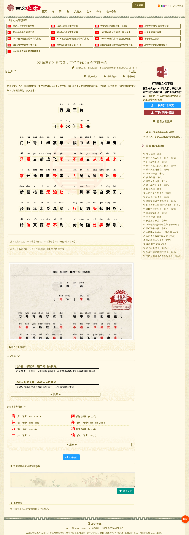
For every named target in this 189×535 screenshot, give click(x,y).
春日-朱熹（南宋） (153, 154)
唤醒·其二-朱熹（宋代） (156, 244)
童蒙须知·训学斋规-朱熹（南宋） (160, 201)
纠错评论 (129, 76)
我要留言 (125, 491)
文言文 (77, 11)
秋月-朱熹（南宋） (153, 189)
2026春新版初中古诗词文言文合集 (116, 45)
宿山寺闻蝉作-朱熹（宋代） (157, 240)
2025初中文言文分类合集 (25, 45)
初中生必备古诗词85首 (23, 32)
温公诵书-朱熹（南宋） (155, 228)
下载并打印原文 (162, 105)
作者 (99, 11)
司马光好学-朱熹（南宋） (156, 197)
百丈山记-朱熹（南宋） (155, 213)
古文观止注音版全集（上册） (114, 26)
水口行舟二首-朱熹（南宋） (157, 193)
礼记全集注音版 (151, 38)
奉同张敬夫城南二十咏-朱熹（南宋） (162, 232)
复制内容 (71, 457)
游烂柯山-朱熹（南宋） (155, 248)
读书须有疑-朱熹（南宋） (156, 185)
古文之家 (70, 528)
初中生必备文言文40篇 (67, 32)
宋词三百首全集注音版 (67, 26)
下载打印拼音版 (162, 112)
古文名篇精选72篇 (152, 32)
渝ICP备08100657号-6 (112, 528)
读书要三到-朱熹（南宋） (156, 169)
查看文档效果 (162, 121)
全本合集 (111, 11)
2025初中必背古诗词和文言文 (27, 38)
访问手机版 (177, 6)
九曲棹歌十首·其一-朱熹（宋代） (160, 209)
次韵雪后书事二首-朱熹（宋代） (159, 236)
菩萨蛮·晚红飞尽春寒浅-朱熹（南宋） (162, 256)
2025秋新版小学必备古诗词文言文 (73, 38)
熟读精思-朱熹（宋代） (155, 181)
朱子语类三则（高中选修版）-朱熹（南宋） (165, 205)
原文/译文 (90, 76)
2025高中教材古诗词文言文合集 (115, 32)
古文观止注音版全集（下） (69, 45)
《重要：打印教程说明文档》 (163, 96)
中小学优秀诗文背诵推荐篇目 (26, 51)
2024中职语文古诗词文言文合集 (115, 38)
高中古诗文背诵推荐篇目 (155, 45)
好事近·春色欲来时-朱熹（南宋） (160, 252)
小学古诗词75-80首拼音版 (156, 26)
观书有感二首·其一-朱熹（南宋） (160, 158)
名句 (89, 11)
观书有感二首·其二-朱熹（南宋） (160, 165)
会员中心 (163, 6)
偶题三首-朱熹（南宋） (155, 220)
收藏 (185, 519)
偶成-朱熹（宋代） (153, 177)
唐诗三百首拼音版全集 (23, 26)
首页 (44, 11)
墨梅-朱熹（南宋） (153, 216)
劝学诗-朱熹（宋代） (154, 173)
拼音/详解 (109, 76)
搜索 (139, 5)
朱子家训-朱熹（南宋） (155, 162)
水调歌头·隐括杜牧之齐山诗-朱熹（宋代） (164, 224)
